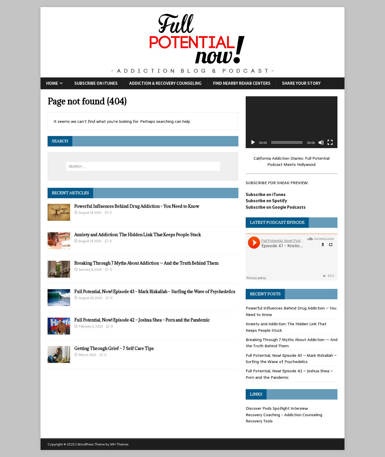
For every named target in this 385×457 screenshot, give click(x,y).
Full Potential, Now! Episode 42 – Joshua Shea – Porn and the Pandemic (142, 320)
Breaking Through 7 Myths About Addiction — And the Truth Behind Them (146, 263)
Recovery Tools (259, 421)
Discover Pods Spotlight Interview (277, 408)
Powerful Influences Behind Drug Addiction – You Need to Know (136, 206)
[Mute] (321, 142)
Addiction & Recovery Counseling (165, 83)
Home (52, 83)
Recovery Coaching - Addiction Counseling (284, 415)
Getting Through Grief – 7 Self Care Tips (114, 348)
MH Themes (119, 444)
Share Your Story (301, 83)
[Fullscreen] (330, 142)
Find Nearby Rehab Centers (241, 83)
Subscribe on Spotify (266, 201)
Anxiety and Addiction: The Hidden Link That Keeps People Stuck (137, 234)
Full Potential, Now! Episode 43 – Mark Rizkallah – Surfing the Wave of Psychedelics (154, 291)
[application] (291, 122)
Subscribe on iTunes (96, 83)
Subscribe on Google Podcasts (276, 207)
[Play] (253, 142)
